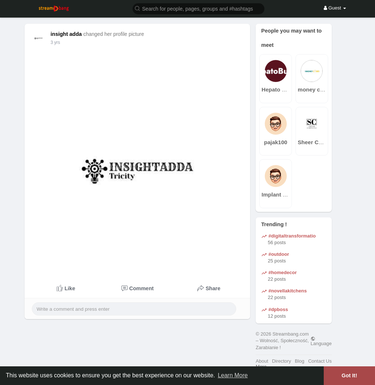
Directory (281, 361)
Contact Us (319, 361)
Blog (299, 361)
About (262, 361)
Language (321, 341)
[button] (198, 8)
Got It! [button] (349, 375)
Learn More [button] (233, 375)
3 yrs (55, 42)
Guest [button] (335, 8)
